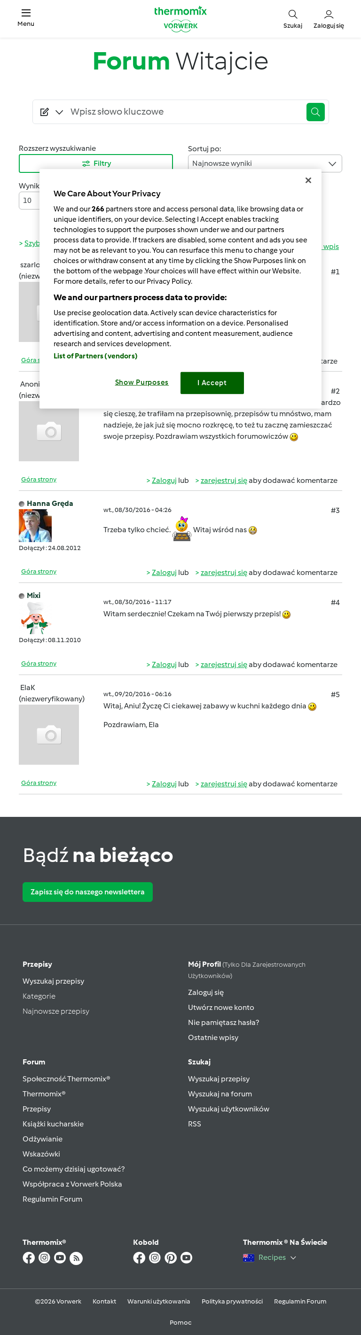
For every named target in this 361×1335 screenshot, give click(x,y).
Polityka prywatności (232, 1301)
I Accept (212, 383)
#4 (335, 602)
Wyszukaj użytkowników (228, 1108)
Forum (34, 1061)
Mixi (33, 595)
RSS (194, 1123)
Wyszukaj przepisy (53, 981)
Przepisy (37, 964)
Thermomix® (44, 1093)
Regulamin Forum (52, 1199)
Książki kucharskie (53, 1123)
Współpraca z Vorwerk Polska (72, 1184)
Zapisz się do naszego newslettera (88, 891)
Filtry (96, 163)
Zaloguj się (206, 992)
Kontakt (104, 1301)
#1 (335, 271)
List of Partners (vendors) (96, 356)
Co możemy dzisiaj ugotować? (74, 1168)
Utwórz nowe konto (221, 1007)
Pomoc (180, 1323)
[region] (180, 288)
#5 (335, 694)
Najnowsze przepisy (56, 1011)
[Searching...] (184, 112)
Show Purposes (142, 382)
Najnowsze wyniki (265, 163)
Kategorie (39, 996)
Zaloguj (164, 480)
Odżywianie (43, 1138)
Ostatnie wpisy (213, 1037)
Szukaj (199, 1061)
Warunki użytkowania (158, 1301)
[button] (26, 19)
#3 (335, 510)
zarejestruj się (224, 480)
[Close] (308, 180)
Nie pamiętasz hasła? (223, 1022)
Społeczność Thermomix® (66, 1078)
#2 (335, 391)
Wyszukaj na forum (220, 1093)
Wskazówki (41, 1153)
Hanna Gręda (50, 503)
